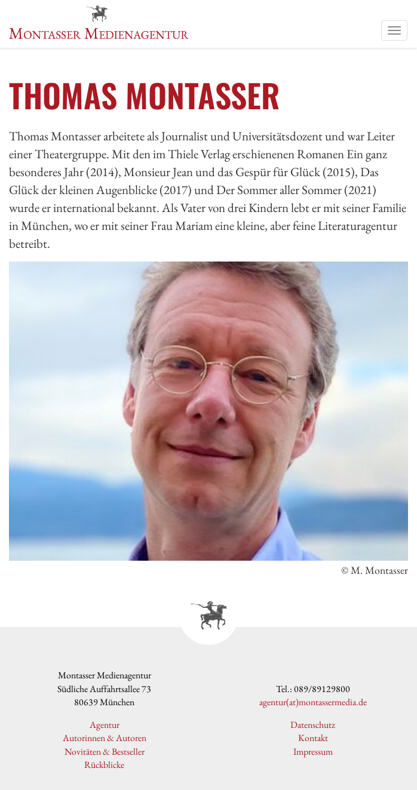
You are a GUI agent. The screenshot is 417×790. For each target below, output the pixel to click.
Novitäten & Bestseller (105, 751)
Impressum (313, 751)
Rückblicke (104, 764)
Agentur (104, 724)
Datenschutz (312, 724)
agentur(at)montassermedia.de (313, 702)
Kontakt (313, 737)
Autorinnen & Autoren (104, 737)
